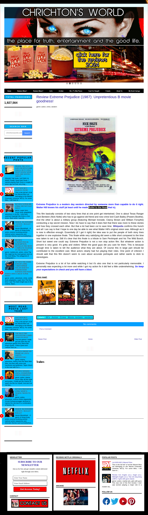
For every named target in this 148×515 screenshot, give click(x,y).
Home (90, 339)
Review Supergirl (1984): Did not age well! (23, 206)
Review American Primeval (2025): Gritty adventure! (23, 354)
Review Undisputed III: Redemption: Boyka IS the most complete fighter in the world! (23, 245)
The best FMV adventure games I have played (23, 335)
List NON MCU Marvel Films (21, 189)
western (89, 317)
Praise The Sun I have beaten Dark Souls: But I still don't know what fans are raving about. (23, 171)
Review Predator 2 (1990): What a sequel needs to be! (24, 392)
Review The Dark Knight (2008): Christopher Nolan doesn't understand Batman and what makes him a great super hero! (18, 269)
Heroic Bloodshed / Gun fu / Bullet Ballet (24, 224)
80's (48, 317)
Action (55, 317)
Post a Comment (45, 329)
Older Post (138, 339)
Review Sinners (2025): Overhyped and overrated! (23, 373)
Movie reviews (75, 317)
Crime (63, 317)
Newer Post (42, 339)
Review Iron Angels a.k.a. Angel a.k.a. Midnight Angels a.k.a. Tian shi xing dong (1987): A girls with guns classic (127, 477)
